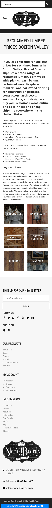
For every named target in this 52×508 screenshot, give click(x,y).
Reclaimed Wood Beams (15, 156)
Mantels (6, 359)
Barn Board (7, 349)
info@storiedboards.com (19, 488)
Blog (4, 424)
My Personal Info (10, 390)
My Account (8, 380)
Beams (5, 353)
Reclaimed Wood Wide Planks (18, 159)
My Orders (7, 384)
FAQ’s (5, 421)
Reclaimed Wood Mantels (16, 161)
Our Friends (8, 418)
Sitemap (6, 431)
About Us (7, 411)
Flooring (6, 356)
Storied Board (26, 19)
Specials (6, 408)
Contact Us (7, 405)
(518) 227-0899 (25, 480)
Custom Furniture (10, 362)
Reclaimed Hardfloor (14, 153)
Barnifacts (7, 365)
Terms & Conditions (11, 427)
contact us (31, 179)
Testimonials (8, 415)
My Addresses (9, 387)
